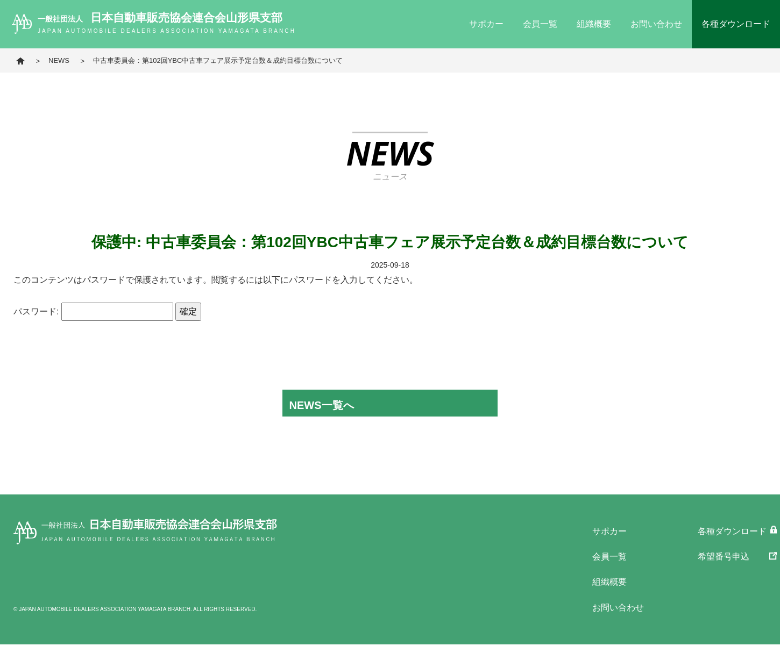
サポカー (486, 23)
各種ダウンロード (735, 23)
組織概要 (594, 23)
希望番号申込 (723, 557)
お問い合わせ (656, 23)
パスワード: (93, 311)
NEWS (58, 60)
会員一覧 (540, 23)
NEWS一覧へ (320, 405)
